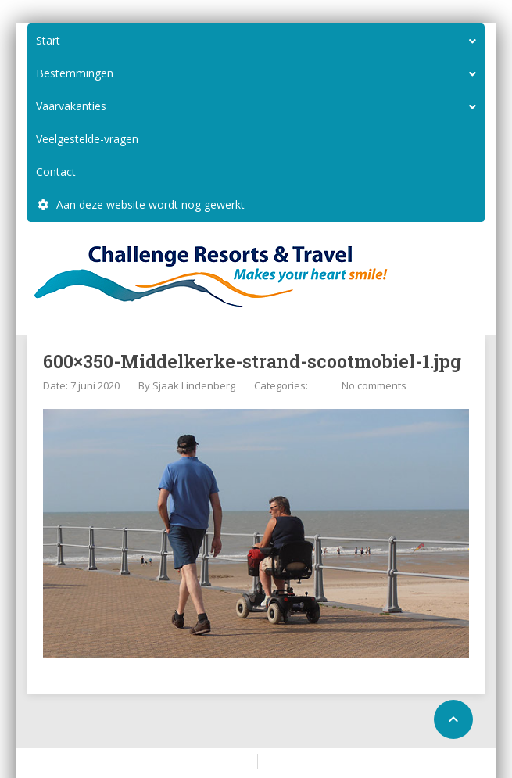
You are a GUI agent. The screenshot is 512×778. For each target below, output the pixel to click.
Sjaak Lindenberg (193, 385)
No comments (374, 385)
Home (231, 761)
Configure (290, 761)
